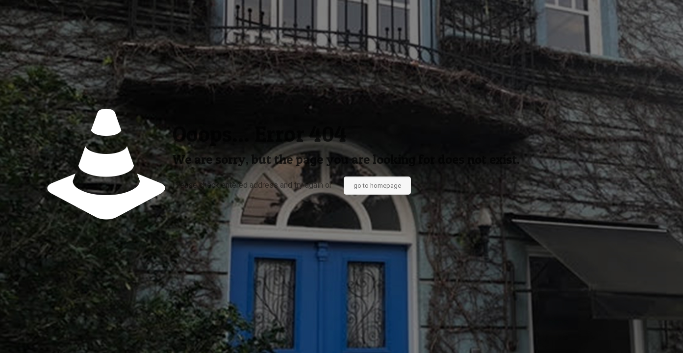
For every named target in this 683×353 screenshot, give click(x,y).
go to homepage (377, 185)
